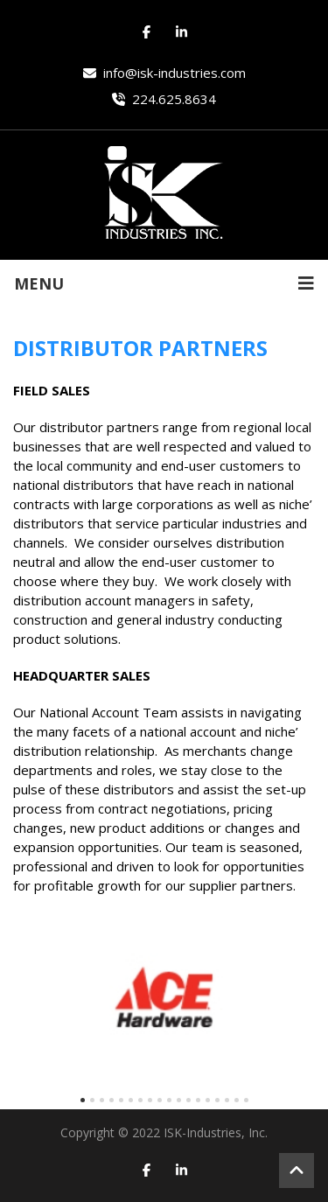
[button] (82, 1100)
